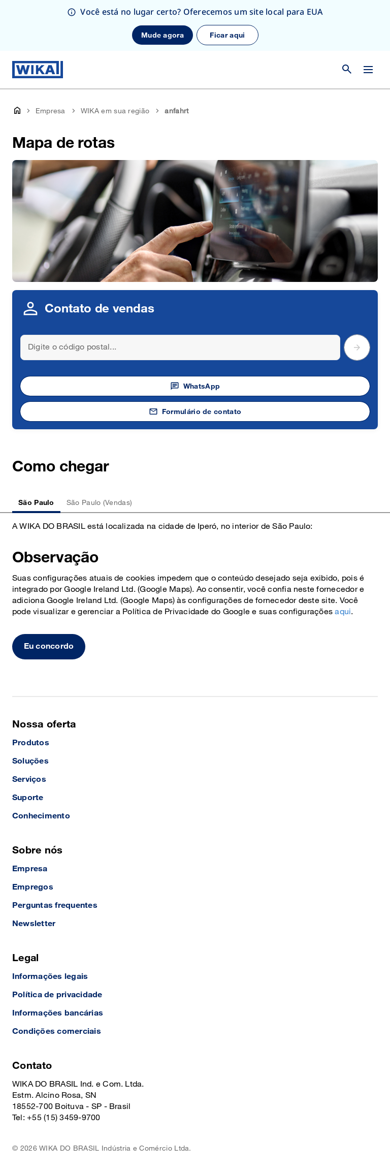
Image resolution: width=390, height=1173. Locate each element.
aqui (343, 612)
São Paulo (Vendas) (100, 502)
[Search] (180, 347)
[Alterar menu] (368, 69)
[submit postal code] (357, 347)
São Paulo (36, 502)
